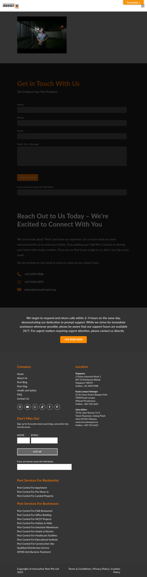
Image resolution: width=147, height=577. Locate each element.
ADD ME (37, 451)
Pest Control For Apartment (32, 487)
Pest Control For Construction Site (35, 543)
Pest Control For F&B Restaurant (34, 510)
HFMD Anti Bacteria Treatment (34, 551)
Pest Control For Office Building (34, 514)
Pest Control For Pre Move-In (33, 491)
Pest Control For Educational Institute (37, 539)
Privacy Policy (101, 568)
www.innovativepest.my (87, 422)
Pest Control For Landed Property (35, 495)
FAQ (19, 394)
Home (20, 373)
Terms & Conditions (79, 568)
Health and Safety (26, 390)
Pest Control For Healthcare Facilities (37, 535)
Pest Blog (22, 382)
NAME (21, 435)
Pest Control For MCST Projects (34, 519)
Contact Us (23, 398)
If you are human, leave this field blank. (35, 461)
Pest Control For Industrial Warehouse (37, 527)
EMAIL (35, 435)
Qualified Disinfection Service (33, 547)
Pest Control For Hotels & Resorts (35, 531)
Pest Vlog (22, 386)
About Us (22, 378)
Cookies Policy (115, 570)
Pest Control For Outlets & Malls (34, 523)
